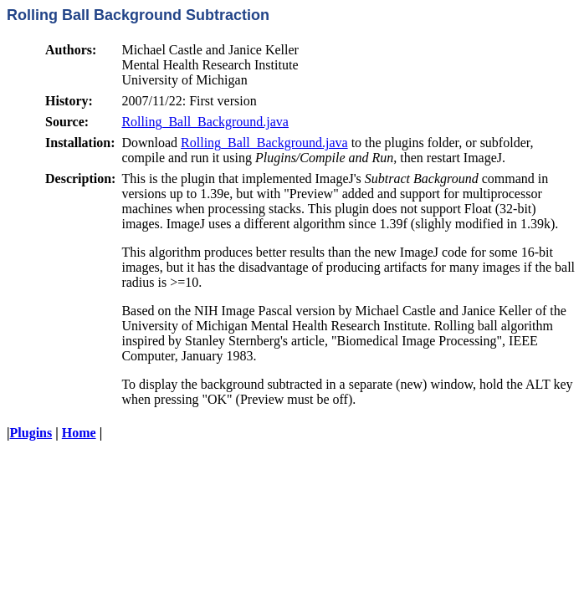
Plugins (31, 433)
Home (79, 433)
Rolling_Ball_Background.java (205, 122)
